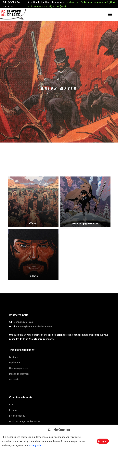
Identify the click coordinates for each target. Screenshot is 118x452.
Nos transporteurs (18, 368)
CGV (11, 404)
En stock (13, 356)
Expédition (14, 362)
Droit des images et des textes (24, 421)
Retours (13, 409)
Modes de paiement (19, 373)
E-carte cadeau (17, 415)
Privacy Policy (35, 445)
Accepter (103, 441)
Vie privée (14, 379)
